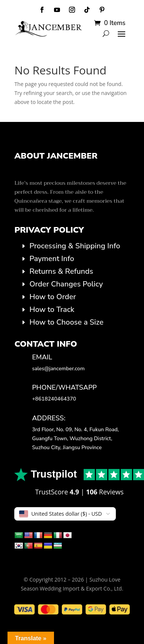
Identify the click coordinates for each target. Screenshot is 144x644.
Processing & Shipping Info (74, 246)
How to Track (51, 309)
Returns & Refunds (61, 271)
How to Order (52, 297)
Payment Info (51, 259)
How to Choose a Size (66, 322)
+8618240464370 (54, 398)
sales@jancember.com (58, 368)
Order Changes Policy (66, 284)
